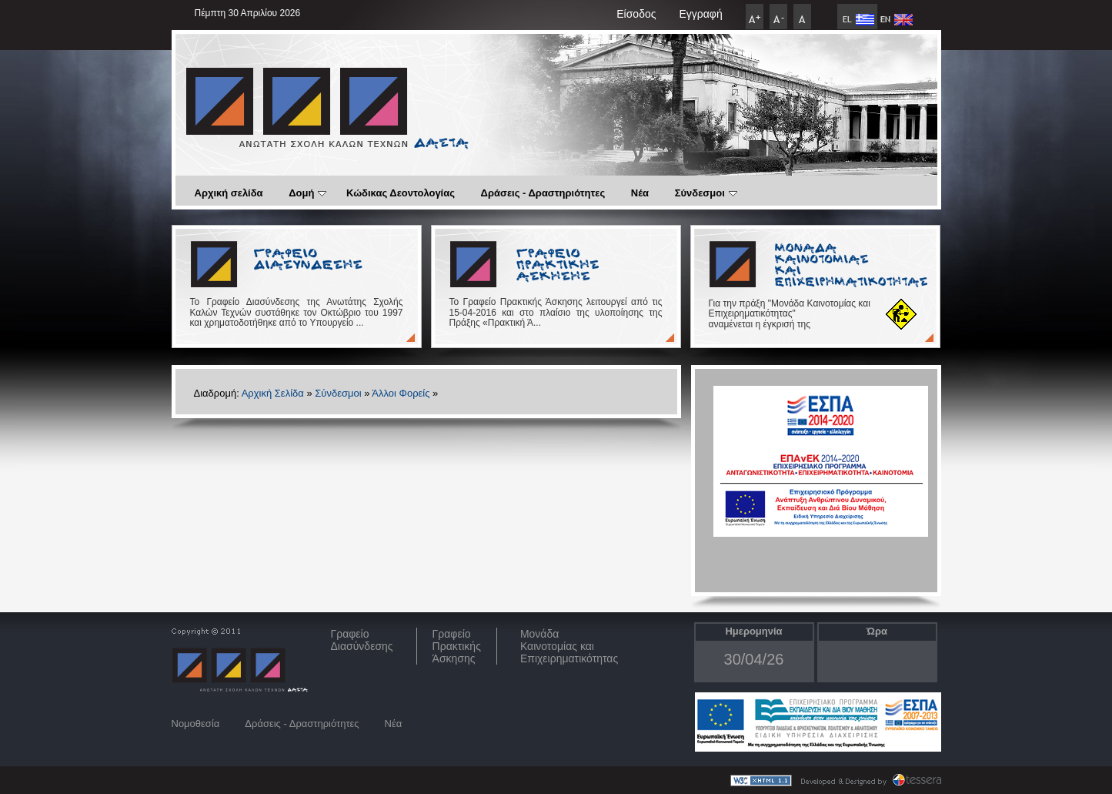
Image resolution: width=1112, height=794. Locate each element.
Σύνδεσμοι (706, 193)
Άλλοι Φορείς (400, 393)
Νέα (640, 193)
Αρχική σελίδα (229, 193)
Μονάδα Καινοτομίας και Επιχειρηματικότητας (569, 646)
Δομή (307, 193)
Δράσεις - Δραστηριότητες (543, 193)
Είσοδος (636, 14)
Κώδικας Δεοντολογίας (400, 193)
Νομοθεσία (196, 723)
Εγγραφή (700, 14)
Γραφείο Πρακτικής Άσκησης (456, 646)
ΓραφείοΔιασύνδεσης (362, 640)
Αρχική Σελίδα (273, 393)
